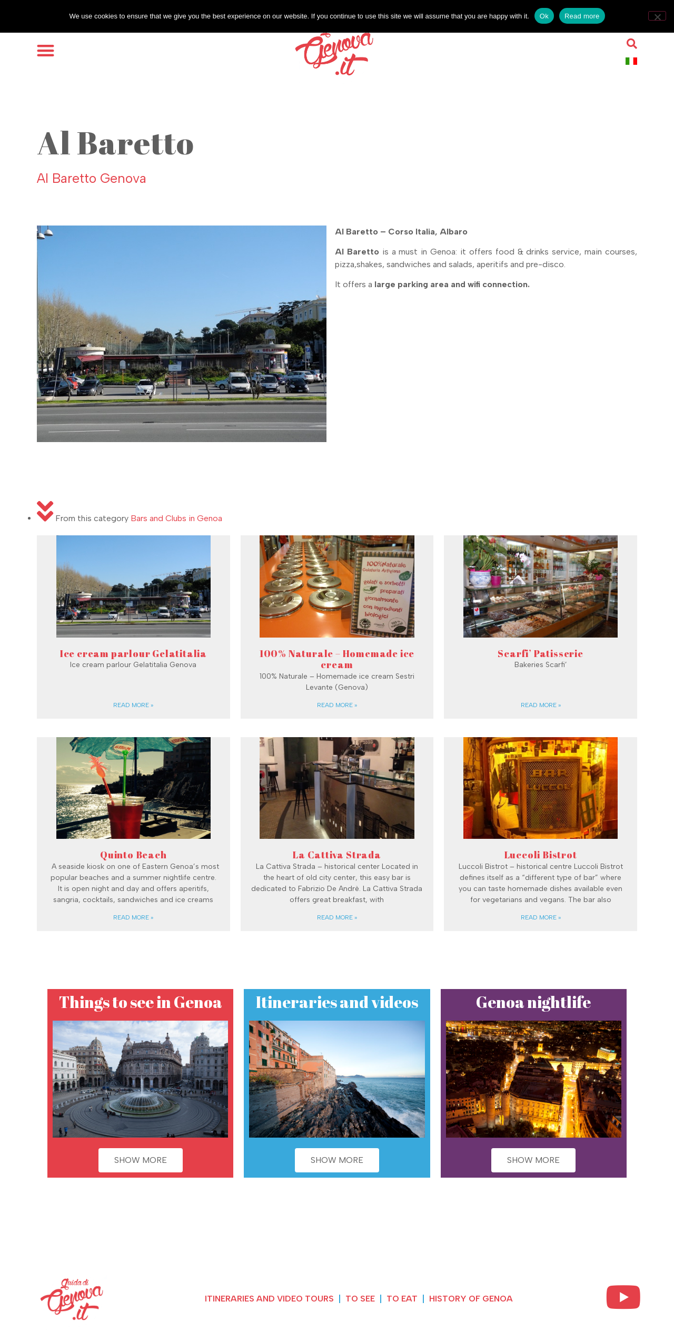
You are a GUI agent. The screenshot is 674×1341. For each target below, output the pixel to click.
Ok (544, 16)
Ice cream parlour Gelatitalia (133, 653)
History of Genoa (471, 1299)
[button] (46, 50)
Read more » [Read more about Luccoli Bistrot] (541, 917)
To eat (402, 1299)
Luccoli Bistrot (540, 854)
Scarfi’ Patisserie (540, 653)
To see (360, 1299)
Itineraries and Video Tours (269, 1299)
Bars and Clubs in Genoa (176, 518)
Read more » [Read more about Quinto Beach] (133, 917)
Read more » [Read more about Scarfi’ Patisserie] (541, 705)
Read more (582, 16)
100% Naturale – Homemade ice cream (337, 659)
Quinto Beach (133, 854)
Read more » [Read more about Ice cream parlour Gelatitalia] (133, 705)
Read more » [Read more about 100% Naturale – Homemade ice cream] (337, 705)
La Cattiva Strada (337, 854)
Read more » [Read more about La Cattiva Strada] (337, 917)
